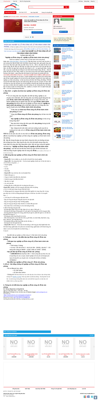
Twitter (30, 37)
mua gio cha (10, 391)
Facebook (88, 396)
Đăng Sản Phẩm (89, 7)
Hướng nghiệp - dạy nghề (34, 16)
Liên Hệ (84, 388)
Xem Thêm (92, 335)
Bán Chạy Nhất (34, 12)
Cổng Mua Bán (6, 1)
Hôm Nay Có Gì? (23, 12)
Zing (32, 37)
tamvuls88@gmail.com (60, 28)
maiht (41, 292)
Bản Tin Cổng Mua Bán (25, 1)
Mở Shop (81, 1)
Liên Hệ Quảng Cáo (71, 388)
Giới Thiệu (27, 388)
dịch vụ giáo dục (23, 16)
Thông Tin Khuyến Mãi (47, 12)
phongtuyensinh (58, 26)
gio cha (5, 391)
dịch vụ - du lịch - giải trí (13, 16)
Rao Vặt (15, 1)
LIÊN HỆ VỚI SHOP (37, 32)
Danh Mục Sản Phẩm (10, 12)
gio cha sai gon (17, 391)
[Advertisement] (27, 317)
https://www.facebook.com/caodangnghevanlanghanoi (17, 295)
